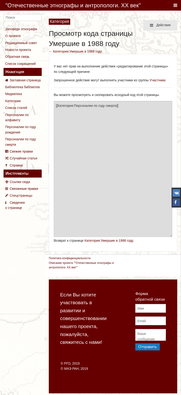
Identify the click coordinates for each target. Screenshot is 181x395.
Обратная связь (17, 56)
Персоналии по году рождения (20, 129)
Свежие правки (21, 151)
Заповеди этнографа (21, 29)
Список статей (16, 108)
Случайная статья (23, 158)
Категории (13, 101)
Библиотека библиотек (22, 87)
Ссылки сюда (20, 182)
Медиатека (13, 94)
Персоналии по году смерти (20, 141)
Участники (157, 80)
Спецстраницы (21, 195)
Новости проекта (18, 50)
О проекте (13, 36)
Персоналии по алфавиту (17, 117)
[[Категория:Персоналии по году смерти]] (113, 169)
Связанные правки (24, 189)
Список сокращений (20, 64)
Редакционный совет (21, 43)
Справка (16, 165)
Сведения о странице (15, 205)
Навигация (14, 72)
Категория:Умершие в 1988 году (77, 51)
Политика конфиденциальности (69, 258)
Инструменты (16, 173)
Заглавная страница (25, 80)
